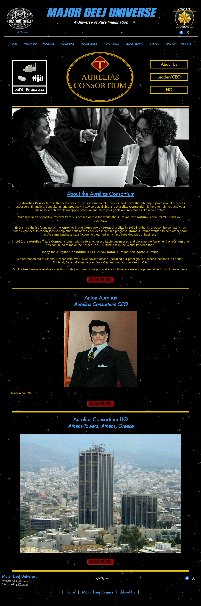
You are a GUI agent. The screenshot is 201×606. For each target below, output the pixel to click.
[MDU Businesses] (29, 90)
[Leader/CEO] (169, 77)
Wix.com (23, 584)
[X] (187, 32)
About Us (128, 592)
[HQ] (169, 90)
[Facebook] (181, 32)
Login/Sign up (21, 32)
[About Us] (169, 64)
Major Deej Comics (97, 592)
